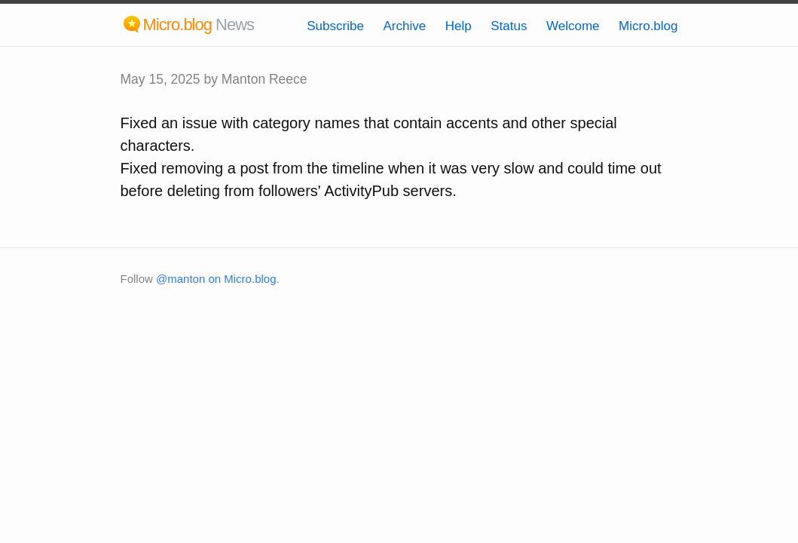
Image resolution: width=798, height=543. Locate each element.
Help (458, 26)
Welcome (573, 26)
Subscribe (335, 26)
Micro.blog (648, 26)
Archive (404, 26)
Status (509, 26)
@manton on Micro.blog (216, 278)
